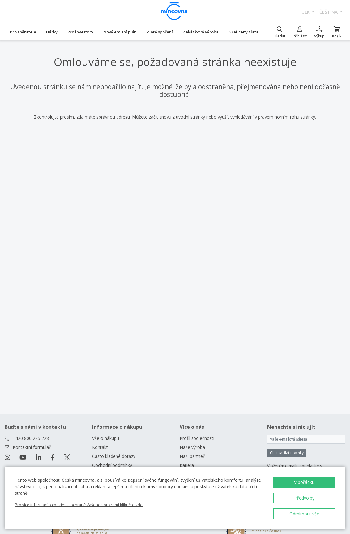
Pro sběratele (23, 32)
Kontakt (100, 447)
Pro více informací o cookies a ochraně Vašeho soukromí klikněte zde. (79, 504)
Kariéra (187, 465)
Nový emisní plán (120, 32)
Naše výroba (192, 447)
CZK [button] (306, 12)
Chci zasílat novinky (287, 452)
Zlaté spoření (160, 32)
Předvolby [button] (304, 498)
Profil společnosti (197, 438)
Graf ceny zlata (243, 32)
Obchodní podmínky (112, 465)
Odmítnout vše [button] (304, 514)
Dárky (52, 32)
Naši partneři (193, 456)
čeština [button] (329, 12)
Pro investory (80, 32)
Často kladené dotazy (113, 456)
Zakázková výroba (201, 32)
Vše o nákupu (105, 438)
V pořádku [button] (304, 482)
